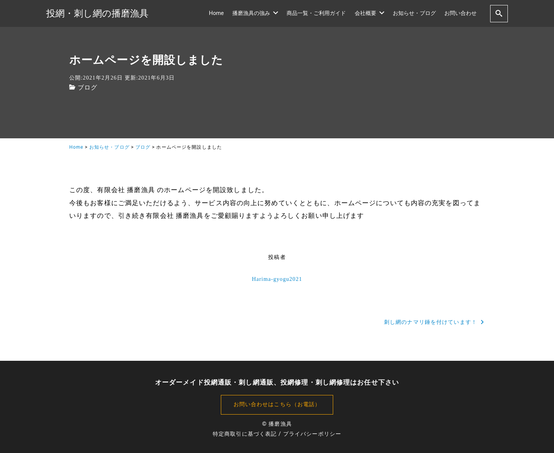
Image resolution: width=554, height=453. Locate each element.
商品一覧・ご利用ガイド (316, 13)
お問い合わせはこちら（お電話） (277, 404)
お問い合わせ (460, 13)
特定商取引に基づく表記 (245, 434)
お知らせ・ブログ (414, 13)
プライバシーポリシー (312, 434)
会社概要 (369, 13)
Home (216, 13)
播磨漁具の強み (255, 13)
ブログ (87, 87)
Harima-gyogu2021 (277, 279)
